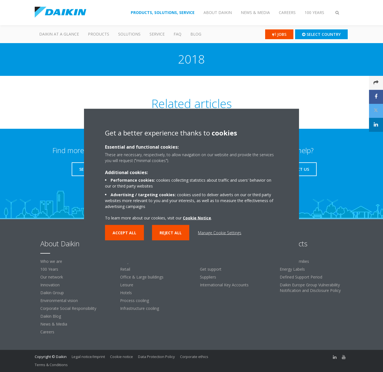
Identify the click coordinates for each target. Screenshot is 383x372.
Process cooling (134, 300)
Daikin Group (52, 292)
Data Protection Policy (156, 356)
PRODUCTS (98, 34)
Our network (51, 277)
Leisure (126, 284)
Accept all (124, 232)
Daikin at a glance (59, 34)
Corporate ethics (194, 356)
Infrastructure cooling (139, 308)
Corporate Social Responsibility (68, 308)
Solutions (129, 34)
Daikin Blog (50, 316)
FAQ (177, 34)
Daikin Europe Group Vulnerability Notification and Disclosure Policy (310, 287)
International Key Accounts (224, 284)
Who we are (51, 261)
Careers (47, 331)
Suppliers (208, 277)
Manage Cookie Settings (219, 232)
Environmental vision (59, 300)
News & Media (53, 324)
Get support (210, 269)
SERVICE (157, 34)
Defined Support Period (301, 277)
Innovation (50, 284)
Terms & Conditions (51, 364)
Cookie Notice (197, 217)
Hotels (126, 292)
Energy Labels (292, 269)
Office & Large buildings (142, 277)
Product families (294, 261)
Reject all (171, 232)
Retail (125, 269)
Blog (195, 34)
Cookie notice (121, 356)
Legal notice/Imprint (88, 356)
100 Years (49, 269)
